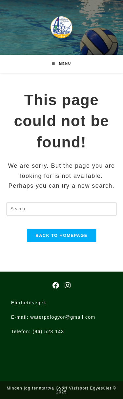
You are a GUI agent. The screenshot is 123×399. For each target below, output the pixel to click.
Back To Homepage (61, 235)
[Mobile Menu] (61, 64)
